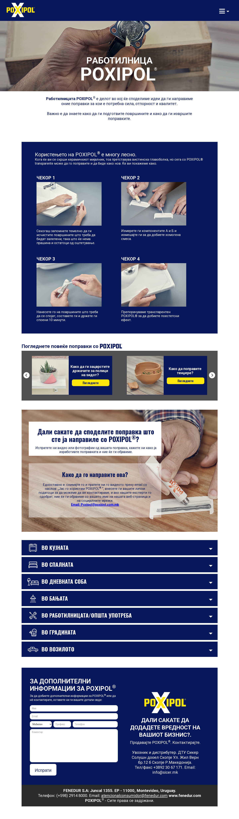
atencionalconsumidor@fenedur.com (134, 795)
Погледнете (91, 383)
